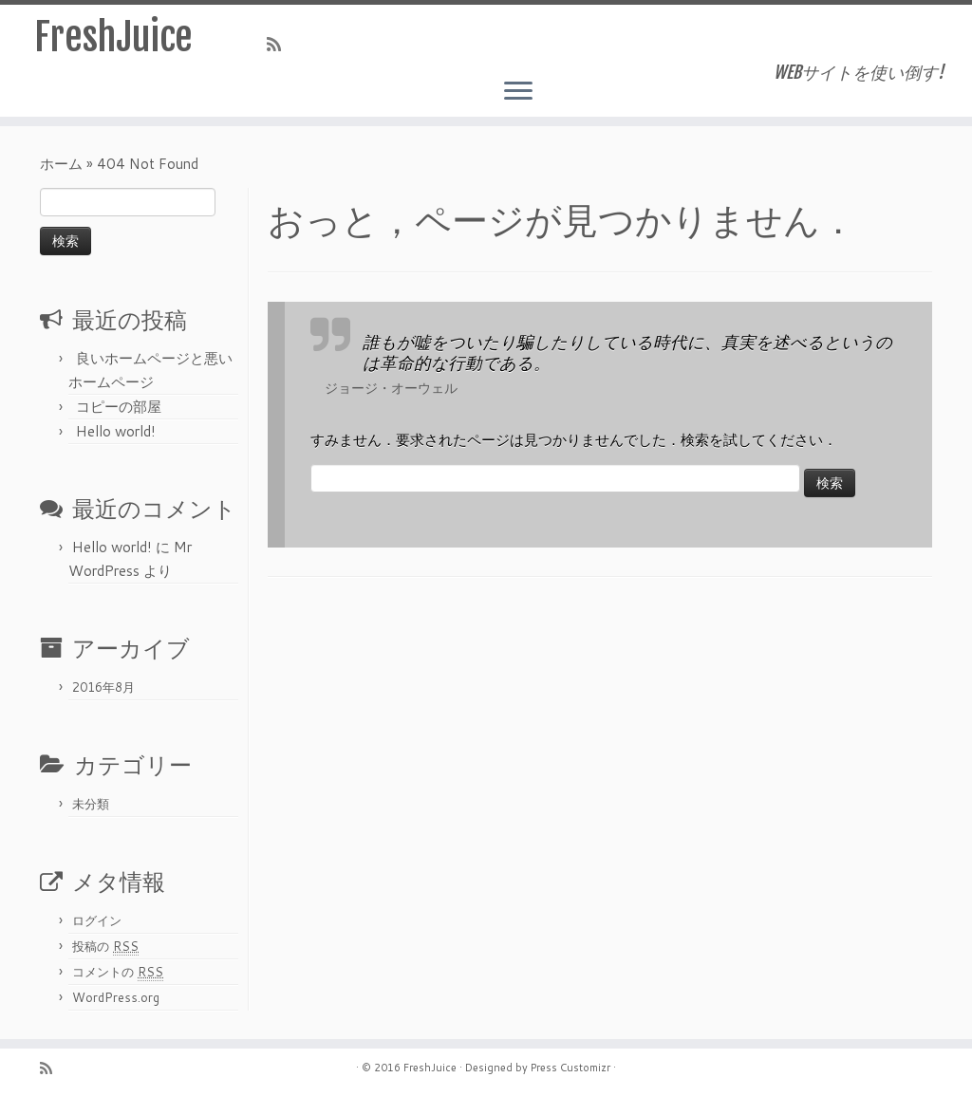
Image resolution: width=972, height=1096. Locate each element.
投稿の (105, 947)
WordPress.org (115, 997)
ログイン (97, 920)
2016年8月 (103, 687)
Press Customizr (570, 1067)
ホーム (61, 164)
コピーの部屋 (118, 407)
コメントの (117, 972)
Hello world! (116, 431)
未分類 (90, 803)
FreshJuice (113, 37)
